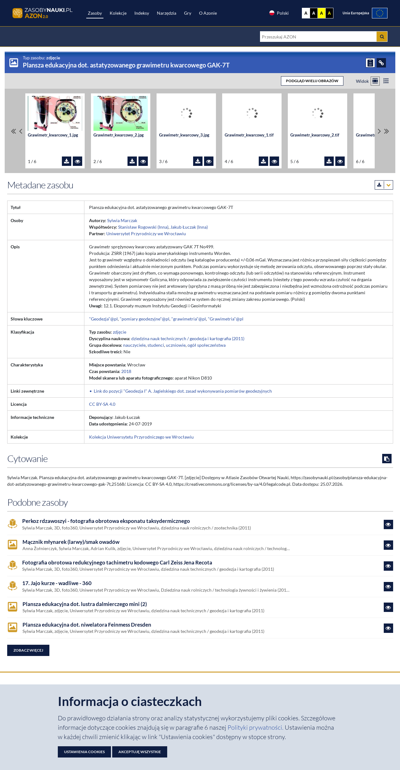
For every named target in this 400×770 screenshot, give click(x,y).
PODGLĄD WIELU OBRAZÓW (312, 80)
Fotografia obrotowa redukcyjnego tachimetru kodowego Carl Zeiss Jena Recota (117, 562)
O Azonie (208, 13)
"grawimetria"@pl (188, 318)
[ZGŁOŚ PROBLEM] (370, 62)
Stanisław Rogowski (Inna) (143, 227)
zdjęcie (119, 332)
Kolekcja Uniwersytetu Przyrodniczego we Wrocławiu (141, 437)
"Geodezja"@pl (103, 318)
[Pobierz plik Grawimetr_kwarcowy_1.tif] (263, 161)
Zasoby (95, 13)
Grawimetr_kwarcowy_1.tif (249, 135)
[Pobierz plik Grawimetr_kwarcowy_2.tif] (329, 161)
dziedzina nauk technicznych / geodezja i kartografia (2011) (187, 338)
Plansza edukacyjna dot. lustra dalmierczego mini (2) (84, 604)
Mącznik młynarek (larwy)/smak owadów (70, 542)
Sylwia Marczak (122, 220)
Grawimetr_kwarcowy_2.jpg (118, 135)
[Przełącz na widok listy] (386, 81)
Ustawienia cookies (84, 751)
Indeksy (141, 13)
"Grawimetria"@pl (225, 318)
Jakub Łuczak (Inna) (189, 227)
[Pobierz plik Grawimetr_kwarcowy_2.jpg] (132, 161)
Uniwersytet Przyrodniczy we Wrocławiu (146, 233)
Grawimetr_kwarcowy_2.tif (314, 135)
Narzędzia (166, 13)
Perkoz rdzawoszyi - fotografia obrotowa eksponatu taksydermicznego (106, 521)
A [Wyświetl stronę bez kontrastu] (306, 13)
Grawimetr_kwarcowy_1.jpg (53, 135)
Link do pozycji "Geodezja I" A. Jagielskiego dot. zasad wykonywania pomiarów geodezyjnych (183, 391)
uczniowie (176, 345)
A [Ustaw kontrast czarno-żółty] (329, 13)
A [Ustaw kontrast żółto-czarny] (321, 13)
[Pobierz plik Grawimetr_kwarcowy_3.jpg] (197, 161)
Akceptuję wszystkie (139, 751)
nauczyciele (134, 345)
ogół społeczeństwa (207, 345)
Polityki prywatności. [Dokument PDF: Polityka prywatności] (256, 727)
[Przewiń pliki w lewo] (20, 131)
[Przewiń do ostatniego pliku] (386, 131)
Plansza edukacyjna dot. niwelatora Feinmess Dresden (86, 625)
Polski (279, 13)
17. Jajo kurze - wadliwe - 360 (57, 583)
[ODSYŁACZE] (381, 62)
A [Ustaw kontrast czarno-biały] (313, 13)
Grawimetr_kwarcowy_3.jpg (184, 135)
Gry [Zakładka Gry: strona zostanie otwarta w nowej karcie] (187, 13)
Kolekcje (118, 13)
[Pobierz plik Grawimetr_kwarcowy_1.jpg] (66, 161)
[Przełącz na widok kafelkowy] (375, 81)
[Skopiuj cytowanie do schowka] (387, 458)
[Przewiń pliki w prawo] (379, 131)
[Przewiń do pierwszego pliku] (13, 131)
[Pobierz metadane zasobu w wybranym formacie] (384, 185)
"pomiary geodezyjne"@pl (144, 318)
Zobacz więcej (28, 650)
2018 (126, 371)
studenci (156, 345)
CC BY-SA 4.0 (102, 404)
